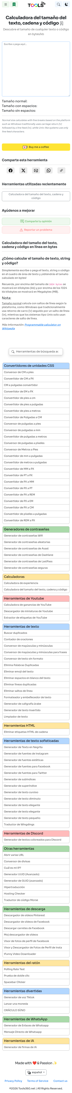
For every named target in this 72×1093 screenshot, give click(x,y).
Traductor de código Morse (21, 900)
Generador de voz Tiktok (19, 997)
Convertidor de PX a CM (19, 507)
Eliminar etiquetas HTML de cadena (26, 732)
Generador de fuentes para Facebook (27, 766)
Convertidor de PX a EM (18, 501)
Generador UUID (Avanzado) (21, 874)
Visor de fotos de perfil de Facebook (26, 941)
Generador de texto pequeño (22, 818)
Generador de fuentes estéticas (23, 760)
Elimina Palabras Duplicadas (21, 665)
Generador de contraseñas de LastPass (28, 561)
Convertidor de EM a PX (18, 391)
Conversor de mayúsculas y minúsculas (28, 645)
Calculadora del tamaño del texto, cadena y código (36, 196)
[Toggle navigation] (5, 4)
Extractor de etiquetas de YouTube (25, 617)
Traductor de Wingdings (19, 824)
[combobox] (36, 351)
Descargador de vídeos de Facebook (27, 921)
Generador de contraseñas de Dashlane (28, 555)
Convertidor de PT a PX (18, 475)
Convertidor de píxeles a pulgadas (25, 514)
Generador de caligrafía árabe (22, 703)
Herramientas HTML (19, 726)
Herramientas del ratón (22, 963)
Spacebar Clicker (14, 982)
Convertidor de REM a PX (19, 520)
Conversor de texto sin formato (23, 658)
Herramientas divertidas (23, 991)
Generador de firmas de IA (20, 1047)
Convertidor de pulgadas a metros (25, 436)
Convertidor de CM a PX (19, 378)
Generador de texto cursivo (21, 792)
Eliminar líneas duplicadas (20, 684)
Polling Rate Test (14, 969)
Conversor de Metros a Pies (21, 449)
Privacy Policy (13, 1081)
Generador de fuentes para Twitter (25, 773)
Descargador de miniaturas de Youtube (28, 611)
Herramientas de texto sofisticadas (31, 741)
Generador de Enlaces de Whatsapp (26, 1025)
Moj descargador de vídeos (21, 934)
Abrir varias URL (14, 855)
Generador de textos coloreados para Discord (32, 839)
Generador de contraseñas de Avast (26, 548)
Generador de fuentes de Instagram (26, 753)
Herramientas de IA (19, 1041)
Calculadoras (14, 577)
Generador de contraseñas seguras (26, 568)
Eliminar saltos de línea (18, 691)
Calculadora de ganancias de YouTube (27, 604)
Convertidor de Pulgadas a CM (23, 417)
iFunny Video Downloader (20, 954)
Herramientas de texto (21, 627)
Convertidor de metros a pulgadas (25, 462)
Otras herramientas (19, 849)
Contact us (60, 1081)
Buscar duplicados (15, 633)
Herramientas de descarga (24, 909)
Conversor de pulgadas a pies (22, 423)
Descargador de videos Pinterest (24, 915)
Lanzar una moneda (16, 1003)
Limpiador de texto (16, 716)
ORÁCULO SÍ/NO (14, 1010)
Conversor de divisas (17, 861)
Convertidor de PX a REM (19, 494)
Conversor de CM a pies (19, 372)
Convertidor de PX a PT (18, 488)
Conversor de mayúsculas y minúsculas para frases (35, 652)
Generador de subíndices (20, 779)
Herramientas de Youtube (24, 598)
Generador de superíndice (20, 785)
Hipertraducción (14, 887)
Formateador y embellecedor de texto (27, 697)
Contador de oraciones (18, 639)
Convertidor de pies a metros (22, 411)
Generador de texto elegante (22, 805)
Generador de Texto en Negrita (23, 747)
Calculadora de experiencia (21, 583)
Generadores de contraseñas (26, 529)
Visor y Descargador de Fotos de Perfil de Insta (33, 947)
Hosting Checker (14, 893)
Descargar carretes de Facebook (24, 928)
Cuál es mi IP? (12, 868)
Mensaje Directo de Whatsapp (23, 1032)
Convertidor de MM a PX (19, 469)
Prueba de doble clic (17, 975)
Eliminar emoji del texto (18, 671)
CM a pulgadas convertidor (21, 385)
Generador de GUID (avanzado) (23, 880)
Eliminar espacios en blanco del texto (27, 678)
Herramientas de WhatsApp (25, 1019)
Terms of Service (37, 1081)
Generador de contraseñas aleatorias (27, 542)
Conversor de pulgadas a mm (22, 430)
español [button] (34, 1072)
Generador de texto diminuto (22, 798)
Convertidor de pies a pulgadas (23, 404)
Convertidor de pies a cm (19, 398)
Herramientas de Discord (23, 833)
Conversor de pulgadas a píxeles (24, 443)
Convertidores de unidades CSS (29, 366)
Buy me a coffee (36, 147)
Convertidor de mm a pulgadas (23, 456)
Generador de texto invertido (22, 710)
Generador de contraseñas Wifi (23, 535)
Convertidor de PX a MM (19, 481)
